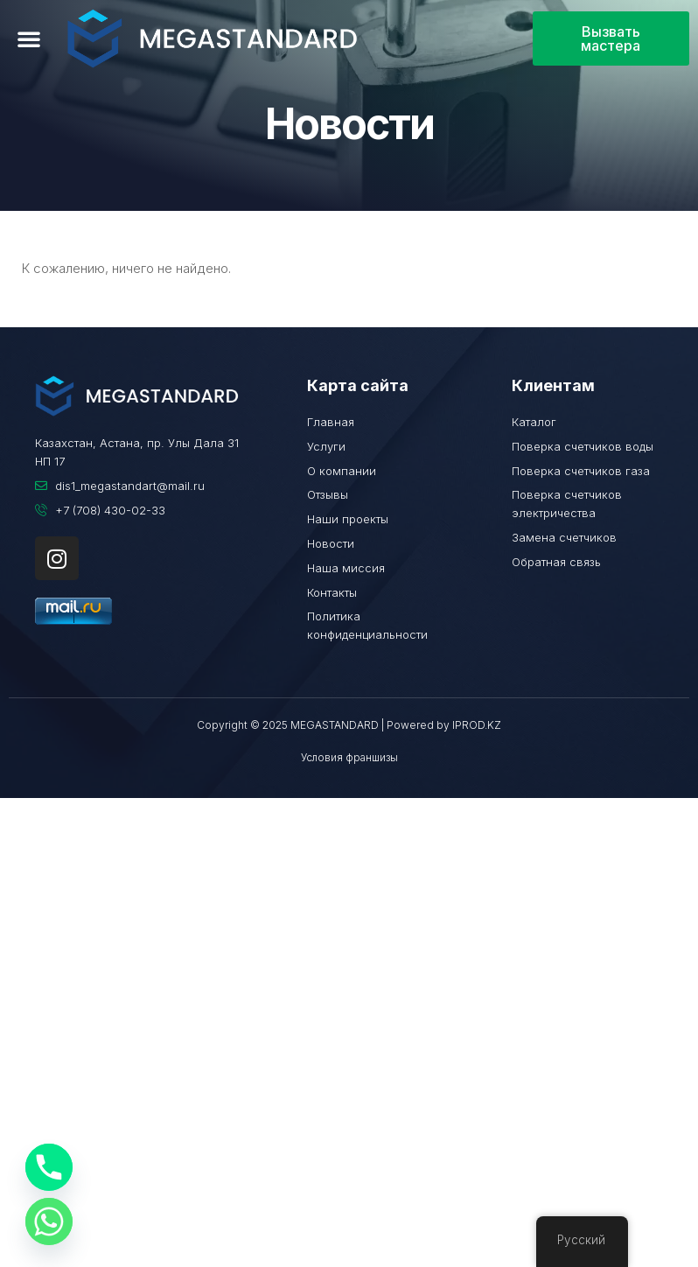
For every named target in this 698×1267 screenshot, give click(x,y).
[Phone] (49, 1167)
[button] (28, 38)
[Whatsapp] (49, 1221)
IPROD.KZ (476, 725)
